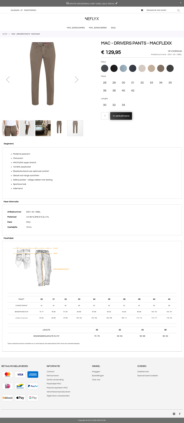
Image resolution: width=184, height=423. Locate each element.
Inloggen (15, 10)
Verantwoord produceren (58, 392)
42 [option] (132, 90)
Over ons (96, 380)
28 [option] (104, 82)
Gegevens (9, 144)
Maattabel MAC (54, 384)
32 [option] (142, 82)
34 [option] (160, 82)
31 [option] (132, 82)
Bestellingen (98, 376)
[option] (104, 68)
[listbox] (141, 69)
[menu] (92, 28)
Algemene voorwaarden (58, 396)
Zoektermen (143, 372)
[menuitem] (76, 28)
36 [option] (104, 90)
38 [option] (114, 90)
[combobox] (163, 10)
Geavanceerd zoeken (147, 376)
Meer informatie (11, 202)
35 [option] (170, 82)
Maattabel (8, 238)
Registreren (30, 10)
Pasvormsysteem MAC (57, 388)
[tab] (92, 143)
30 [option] (123, 82)
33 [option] (151, 82)
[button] (8, 79)
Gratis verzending (55, 380)
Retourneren (53, 376)
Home (4, 34)
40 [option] (123, 90)
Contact (50, 372)
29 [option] (114, 82)
